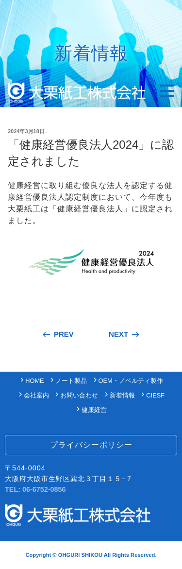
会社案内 (36, 395)
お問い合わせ (79, 395)
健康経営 (94, 410)
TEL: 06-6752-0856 (35, 489)
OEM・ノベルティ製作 (131, 380)
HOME (34, 380)
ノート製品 (71, 380)
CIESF (155, 395)
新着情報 (122, 395)
